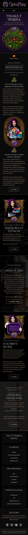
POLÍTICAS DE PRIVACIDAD (14, 503)
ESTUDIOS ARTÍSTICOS (14, 455)
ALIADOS (14, 479)
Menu (9, 11)
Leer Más (14, 189)
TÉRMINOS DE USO (14, 501)
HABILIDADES (14, 458)
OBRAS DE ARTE (14, 461)
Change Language (14, 58)
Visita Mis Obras (14, 301)
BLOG (14, 473)
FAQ (14, 498)
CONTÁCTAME (14, 495)
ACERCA (14, 452)
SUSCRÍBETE (14, 482)
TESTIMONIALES (14, 476)
